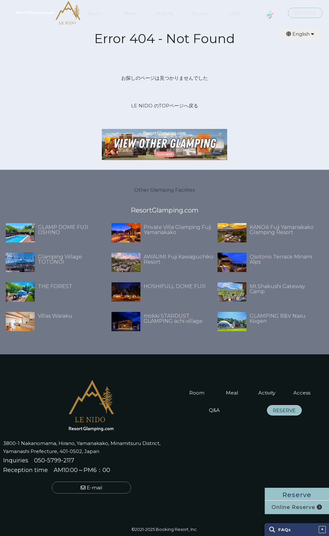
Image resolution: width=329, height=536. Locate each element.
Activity (164, 13)
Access (200, 13)
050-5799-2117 (54, 460)
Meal (130, 13)
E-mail (91, 488)
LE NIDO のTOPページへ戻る (164, 106)
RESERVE (305, 13)
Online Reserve (296, 507)
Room (94, 13)
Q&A (234, 13)
